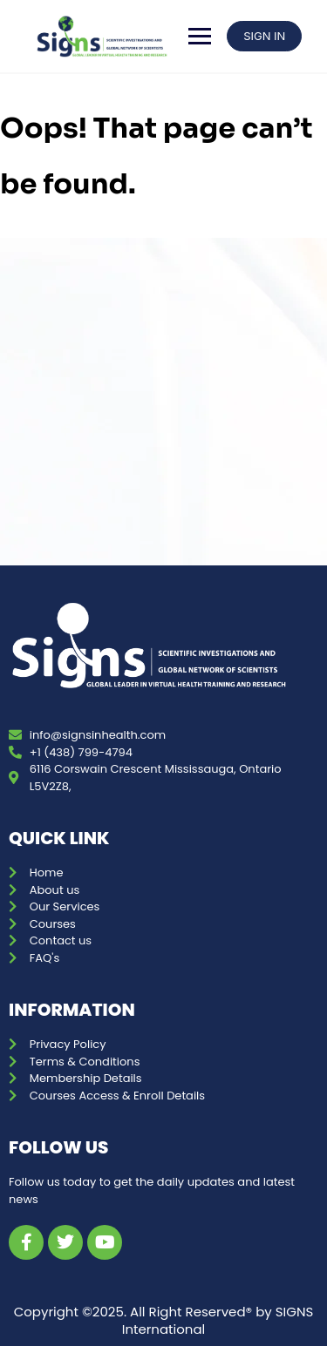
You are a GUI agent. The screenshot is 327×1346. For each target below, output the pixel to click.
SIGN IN (264, 36)
